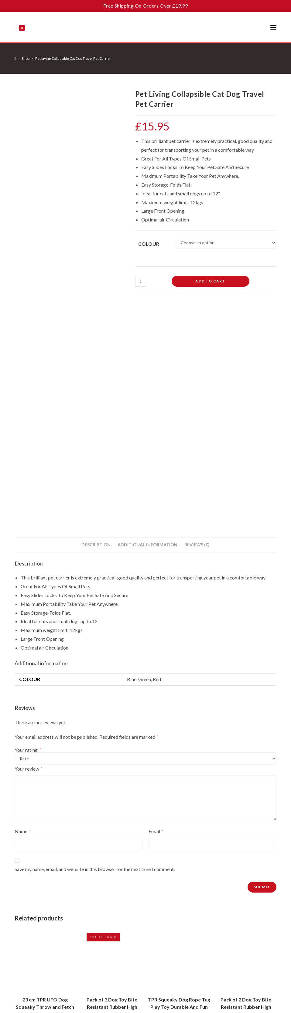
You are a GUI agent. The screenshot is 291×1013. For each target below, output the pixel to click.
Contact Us (120, 912)
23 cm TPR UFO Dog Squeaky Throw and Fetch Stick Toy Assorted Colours (45, 783)
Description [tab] (96, 320)
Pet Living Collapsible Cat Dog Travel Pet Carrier (73, 58)
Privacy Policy (123, 932)
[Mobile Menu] (273, 27)
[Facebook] (203, 950)
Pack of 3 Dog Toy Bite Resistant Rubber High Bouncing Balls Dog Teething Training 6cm (112, 786)
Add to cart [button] (45, 823)
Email (156, 607)
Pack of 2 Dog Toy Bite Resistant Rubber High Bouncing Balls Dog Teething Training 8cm (246, 786)
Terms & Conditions (128, 922)
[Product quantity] (140, 281)
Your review (29, 544)
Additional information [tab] (147, 320)
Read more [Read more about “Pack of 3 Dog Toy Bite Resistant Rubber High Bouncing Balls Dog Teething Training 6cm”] (112, 823)
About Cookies (124, 942)
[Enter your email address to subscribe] (233, 916)
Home (116, 893)
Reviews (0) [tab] (197, 320)
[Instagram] (221, 950)
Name (23, 607)
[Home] (15, 58)
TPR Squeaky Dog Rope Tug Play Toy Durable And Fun (179, 779)
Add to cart (210, 281)
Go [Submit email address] (258, 916)
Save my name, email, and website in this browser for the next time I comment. (95, 645)
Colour (148, 244)
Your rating (28, 525)
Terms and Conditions (138, 984)
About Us (119, 902)
